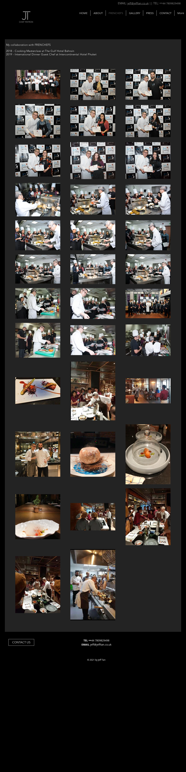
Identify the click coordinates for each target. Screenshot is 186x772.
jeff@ (93, 644)
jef (129, 3)
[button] (165, 13)
